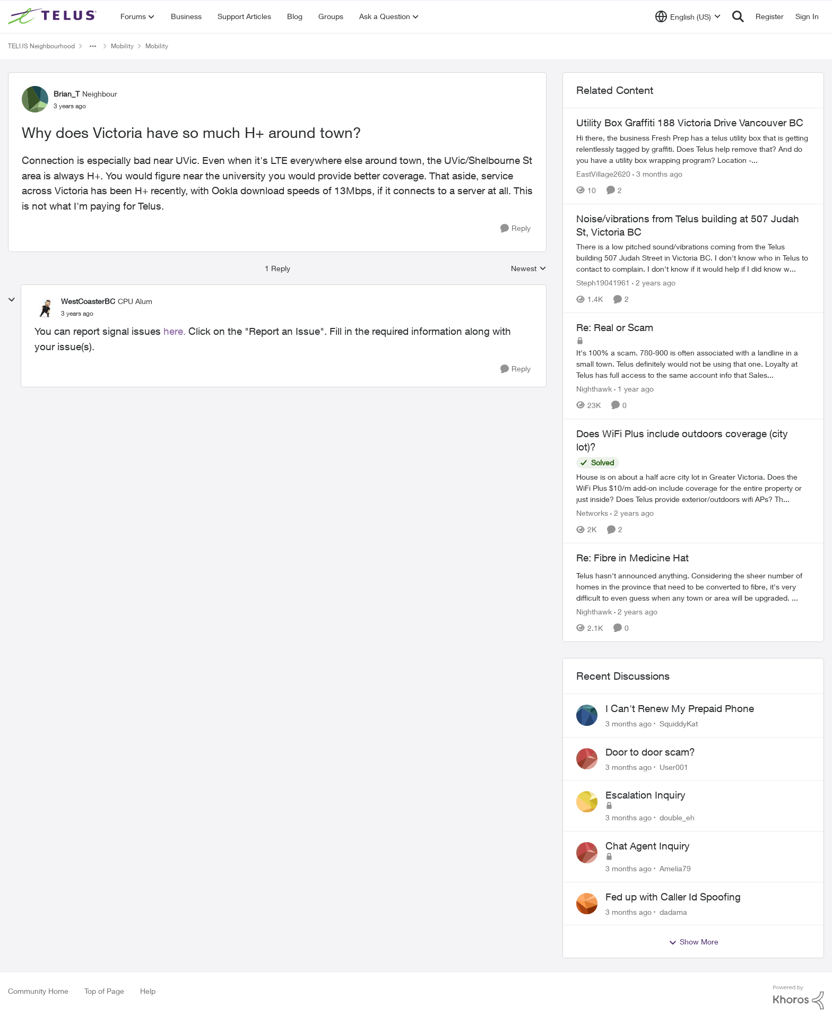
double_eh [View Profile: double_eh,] (677, 817)
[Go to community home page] (53, 16)
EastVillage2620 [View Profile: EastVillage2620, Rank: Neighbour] (603, 173)
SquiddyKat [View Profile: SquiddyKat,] (679, 723)
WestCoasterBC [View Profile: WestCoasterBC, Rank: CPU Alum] (88, 301)
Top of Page (104, 990)
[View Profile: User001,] (586, 758)
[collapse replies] (11, 299)
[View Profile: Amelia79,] (586, 852)
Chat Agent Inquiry (647, 846)
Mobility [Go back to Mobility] (122, 46)
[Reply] (515, 228)
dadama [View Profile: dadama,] (673, 911)
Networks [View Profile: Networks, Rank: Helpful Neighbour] (592, 512)
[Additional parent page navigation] (92, 46)
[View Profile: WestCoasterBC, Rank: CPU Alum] (45, 307)
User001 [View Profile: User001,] (674, 766)
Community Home (38, 990)
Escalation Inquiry (645, 795)
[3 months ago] (657, 173)
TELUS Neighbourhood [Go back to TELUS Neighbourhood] (41, 46)
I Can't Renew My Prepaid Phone (679, 708)
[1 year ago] (634, 388)
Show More (693, 942)
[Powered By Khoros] (798, 997)
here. (174, 331)
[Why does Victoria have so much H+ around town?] (77, 313)
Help (147, 990)
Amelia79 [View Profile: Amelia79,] (675, 868)
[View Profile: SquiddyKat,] (586, 715)
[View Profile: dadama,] (586, 903)
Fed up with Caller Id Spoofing (673, 897)
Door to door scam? (650, 752)
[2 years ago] (653, 282)
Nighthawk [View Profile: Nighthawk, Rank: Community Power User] (594, 388)
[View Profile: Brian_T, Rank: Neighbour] (35, 99)
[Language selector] (688, 16)
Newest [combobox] (529, 269)
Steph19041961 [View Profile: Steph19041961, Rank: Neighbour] (603, 282)
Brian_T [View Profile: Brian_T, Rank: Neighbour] (67, 93)
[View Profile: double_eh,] (586, 801)
